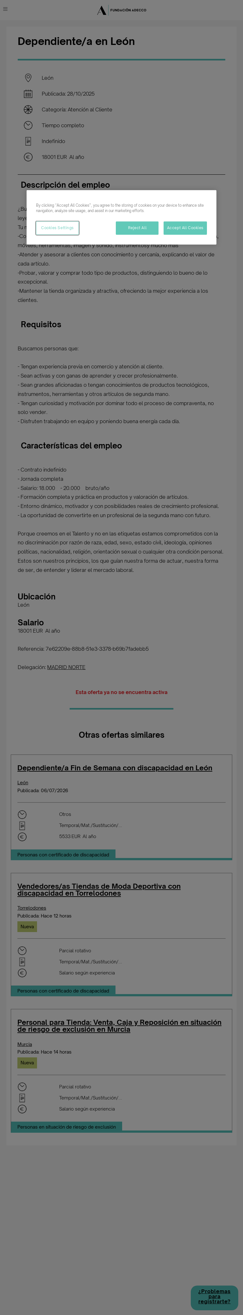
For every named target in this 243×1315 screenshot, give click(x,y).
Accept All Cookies (185, 228)
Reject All (137, 228)
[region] (121, 217)
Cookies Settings (57, 228)
